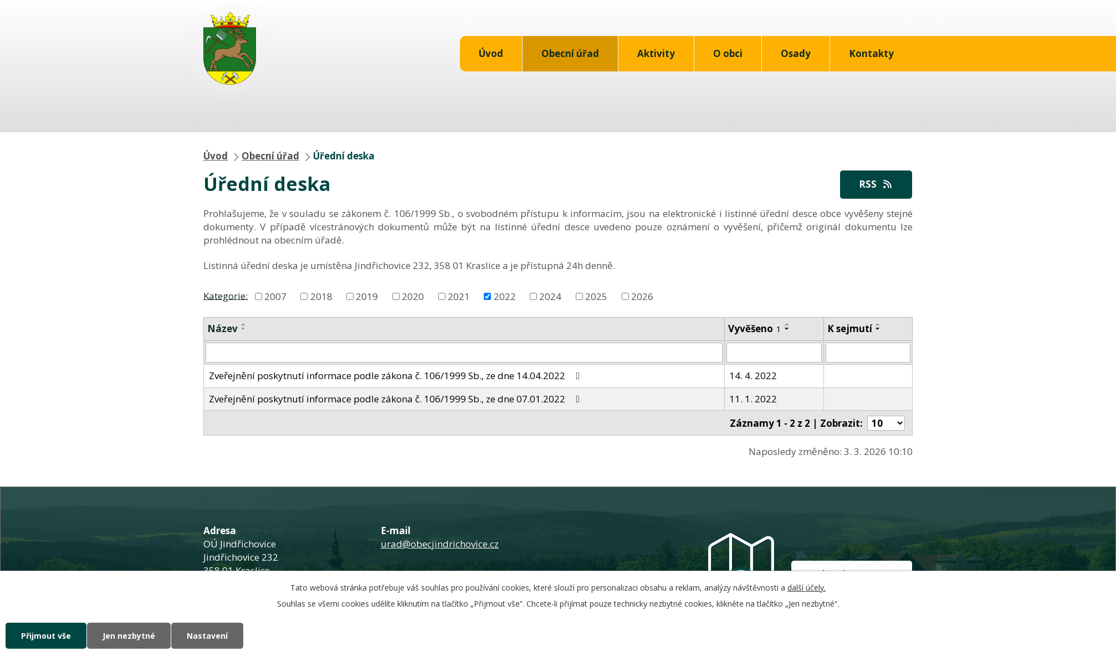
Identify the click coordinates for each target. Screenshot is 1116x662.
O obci (728, 53)
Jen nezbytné (129, 635)
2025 (596, 296)
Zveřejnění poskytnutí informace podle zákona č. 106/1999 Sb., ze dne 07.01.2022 (396, 398)
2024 (550, 296)
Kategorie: (225, 295)
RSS (876, 184)
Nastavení (207, 635)
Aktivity (656, 53)
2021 (459, 296)
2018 (321, 296)
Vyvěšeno (754, 328)
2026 (642, 296)
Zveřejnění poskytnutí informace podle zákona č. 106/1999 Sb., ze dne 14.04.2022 (396, 375)
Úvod (491, 53)
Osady (796, 53)
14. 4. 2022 (753, 375)
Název (222, 328)
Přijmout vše (46, 635)
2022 (505, 296)
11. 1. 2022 (753, 398)
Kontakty (871, 53)
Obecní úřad (570, 53)
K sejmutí (849, 328)
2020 (413, 296)
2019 (367, 296)
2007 (275, 296)
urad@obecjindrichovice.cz (440, 543)
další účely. (806, 587)
